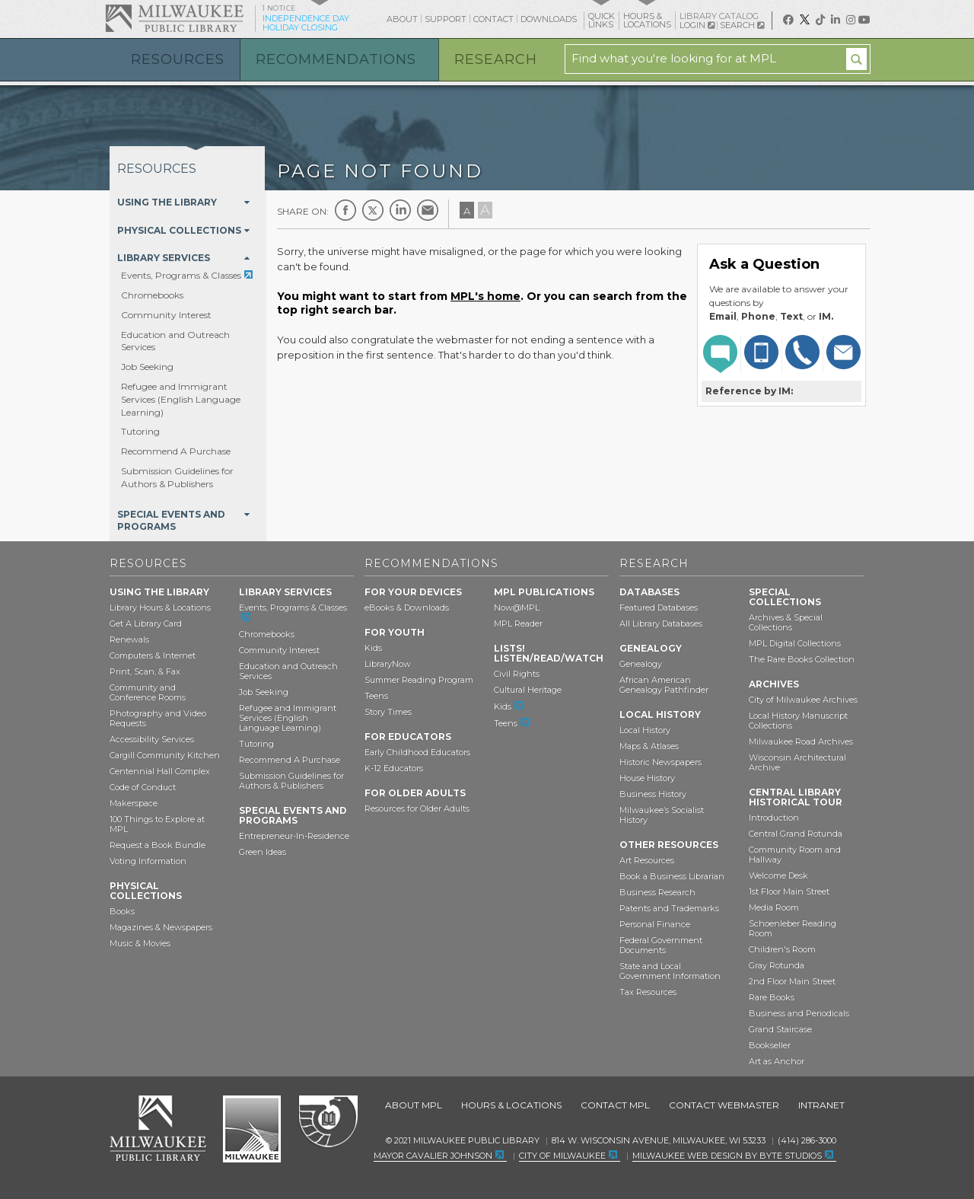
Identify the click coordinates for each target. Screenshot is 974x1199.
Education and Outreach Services (288, 671)
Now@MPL (517, 607)
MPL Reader (518, 623)
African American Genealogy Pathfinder (663, 684)
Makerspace (134, 803)
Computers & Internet (153, 655)
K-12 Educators (393, 768)
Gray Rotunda (776, 965)
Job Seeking (147, 366)
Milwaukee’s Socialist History (661, 815)
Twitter (373, 210)
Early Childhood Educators (417, 752)
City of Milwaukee (252, 1128)
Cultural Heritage (528, 689)
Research (495, 59)
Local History (644, 730)
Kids (373, 648)
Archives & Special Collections (786, 622)
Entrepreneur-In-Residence (294, 836)
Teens (376, 695)
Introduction (774, 817)
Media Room (774, 907)
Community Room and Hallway (795, 854)
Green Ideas (262, 852)
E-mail (427, 210)
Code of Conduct (143, 787)
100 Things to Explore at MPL (157, 824)
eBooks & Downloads (406, 607)
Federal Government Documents (660, 945)
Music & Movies (140, 943)
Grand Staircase (780, 1029)
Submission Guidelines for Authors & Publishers (177, 477)
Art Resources (646, 860)
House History (647, 778)
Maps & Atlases (649, 746)
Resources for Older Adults (416, 808)
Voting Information (148, 861)
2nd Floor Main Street (792, 981)
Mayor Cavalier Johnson (433, 1155)
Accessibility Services (152, 739)
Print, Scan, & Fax (145, 671)
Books (122, 911)
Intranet (821, 1105)
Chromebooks (152, 295)
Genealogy (640, 663)
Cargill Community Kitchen (165, 755)
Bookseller (770, 1045)
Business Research (657, 892)
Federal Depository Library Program (328, 1122)
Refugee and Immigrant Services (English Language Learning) (180, 399)
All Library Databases (660, 623)
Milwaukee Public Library (174, 18)
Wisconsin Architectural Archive (797, 762)
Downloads (548, 19)
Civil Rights (517, 673)
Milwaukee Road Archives (801, 741)
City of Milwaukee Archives (803, 699)
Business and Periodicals (799, 1013)
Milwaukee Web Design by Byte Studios (727, 1155)
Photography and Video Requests (158, 718)
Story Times (388, 711)
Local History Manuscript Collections (798, 720)
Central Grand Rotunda (795, 833)
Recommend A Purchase (176, 451)
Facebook (345, 210)
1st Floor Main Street (789, 891)
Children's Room (782, 949)
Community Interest (166, 314)
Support (445, 19)
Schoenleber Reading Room (792, 928)
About (402, 19)
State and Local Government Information (670, 971)
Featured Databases (658, 607)
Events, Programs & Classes (181, 275)
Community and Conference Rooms (148, 692)
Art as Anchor (776, 1061)
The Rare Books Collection (802, 659)
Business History (652, 794)
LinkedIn (400, 210)
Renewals (129, 639)
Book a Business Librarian (671, 876)
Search (742, 25)
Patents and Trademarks (669, 908)
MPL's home (485, 296)
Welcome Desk (778, 875)
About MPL (413, 1105)
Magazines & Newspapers (161, 927)
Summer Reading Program (418, 679)
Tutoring (140, 431)
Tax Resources (647, 992)
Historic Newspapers (660, 762)
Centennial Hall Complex (160, 771)
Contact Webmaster (724, 1105)
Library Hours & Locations (160, 607)
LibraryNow (387, 663)
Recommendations (336, 59)
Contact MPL (615, 1105)
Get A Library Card (146, 623)
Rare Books (771, 997)
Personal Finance (654, 924)
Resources (177, 59)
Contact (493, 19)
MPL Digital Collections (795, 643)
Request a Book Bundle (157, 845)
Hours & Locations (511, 1105)
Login (697, 25)
